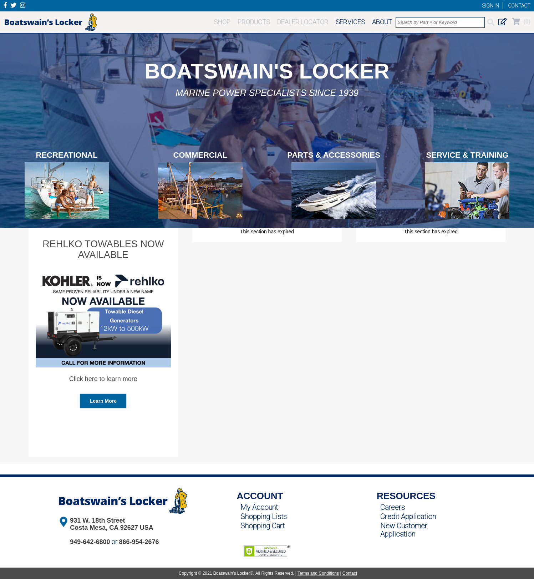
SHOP (222, 22)
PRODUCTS (254, 22)
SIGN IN (490, 6)
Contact (349, 573)
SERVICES (350, 22)
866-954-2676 (139, 541)
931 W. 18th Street (97, 520)
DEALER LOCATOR (303, 22)
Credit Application (408, 516)
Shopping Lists (263, 516)
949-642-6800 (90, 541)
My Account (259, 507)
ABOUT (382, 22)
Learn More (103, 401)
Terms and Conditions (318, 573)
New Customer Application (403, 530)
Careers (392, 507)
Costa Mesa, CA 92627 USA (111, 527)
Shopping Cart (262, 526)
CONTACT (519, 6)
